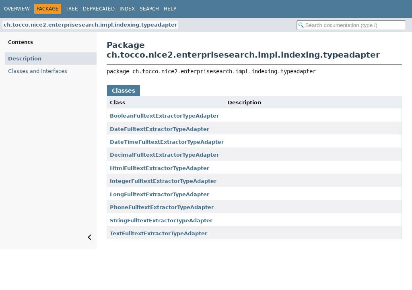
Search (149, 9)
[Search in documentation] (351, 25)
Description (24, 59)
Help (170, 9)
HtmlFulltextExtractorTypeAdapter (159, 168)
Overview (17, 9)
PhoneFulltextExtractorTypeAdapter (162, 207)
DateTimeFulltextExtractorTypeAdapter (167, 142)
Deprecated (99, 9)
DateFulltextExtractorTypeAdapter (159, 129)
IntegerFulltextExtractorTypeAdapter (163, 181)
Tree (72, 9)
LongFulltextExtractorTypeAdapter (159, 194)
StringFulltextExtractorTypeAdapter (161, 221)
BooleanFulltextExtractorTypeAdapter (164, 116)
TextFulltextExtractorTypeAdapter (158, 233)
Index (127, 9)
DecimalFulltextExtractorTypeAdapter (164, 155)
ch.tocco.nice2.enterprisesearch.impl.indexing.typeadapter (90, 25)
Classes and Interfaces (37, 71)
